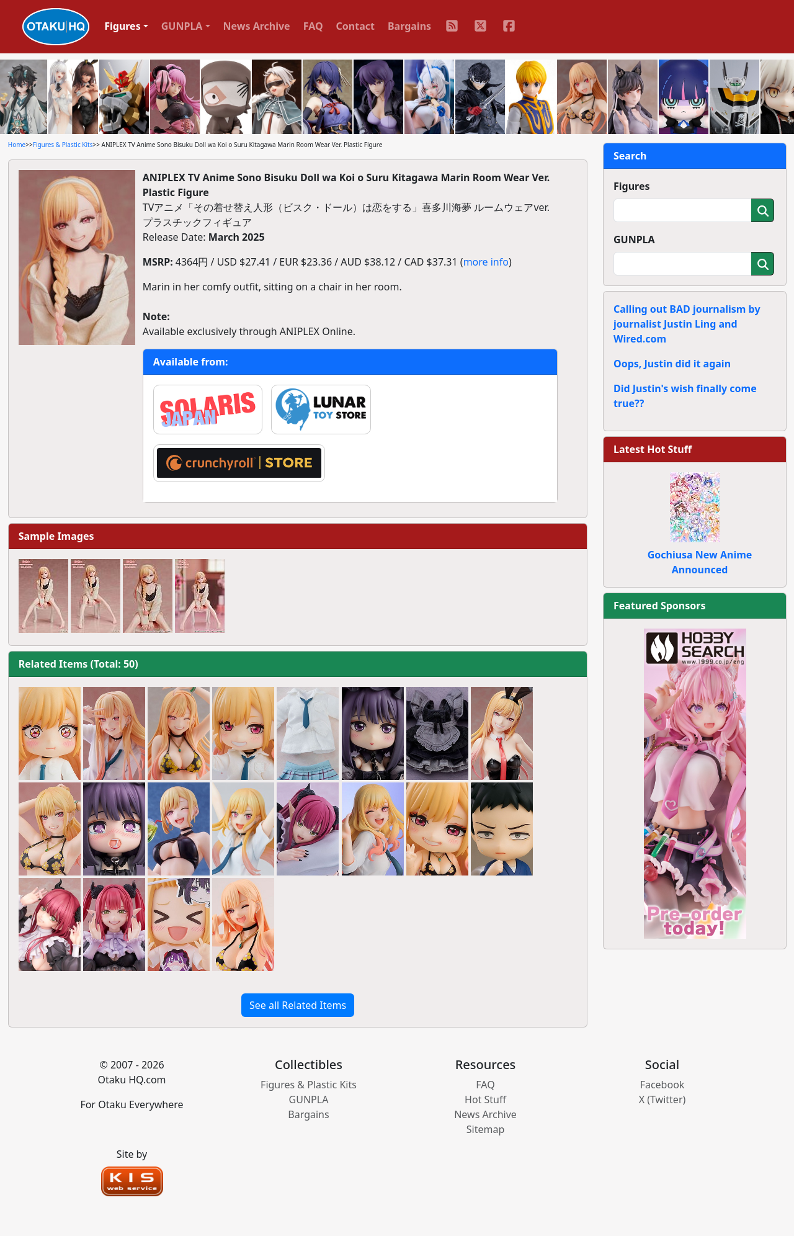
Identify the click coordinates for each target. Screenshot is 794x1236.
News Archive (256, 26)
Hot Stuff (485, 1099)
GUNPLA (634, 239)
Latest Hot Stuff (652, 449)
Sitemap (485, 1129)
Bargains (409, 26)
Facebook (662, 1084)
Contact (355, 26)
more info (486, 262)
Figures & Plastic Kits (63, 144)
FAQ (313, 26)
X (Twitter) (662, 1099)
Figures (631, 186)
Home (16, 144)
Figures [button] (122, 26)
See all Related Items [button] (297, 1005)
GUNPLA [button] (182, 26)
